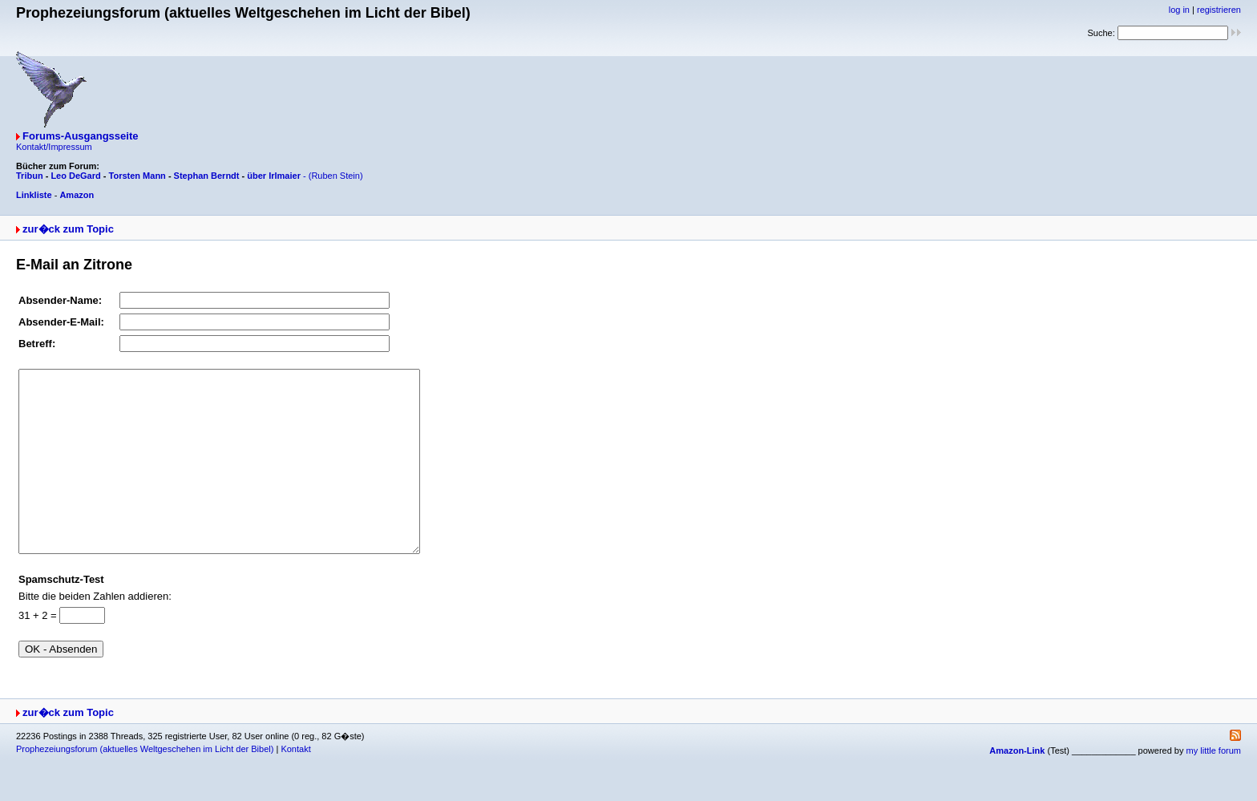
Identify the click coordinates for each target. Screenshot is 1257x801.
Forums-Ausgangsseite (80, 136)
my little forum (1213, 786)
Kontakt (295, 785)
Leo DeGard (75, 175)
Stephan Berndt (207, 175)
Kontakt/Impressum (54, 147)
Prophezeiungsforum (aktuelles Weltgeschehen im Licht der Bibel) (144, 785)
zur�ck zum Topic (68, 229)
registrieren (1219, 9)
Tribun (29, 175)
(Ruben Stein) (336, 175)
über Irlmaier (274, 175)
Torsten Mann (137, 175)
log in (1179, 9)
